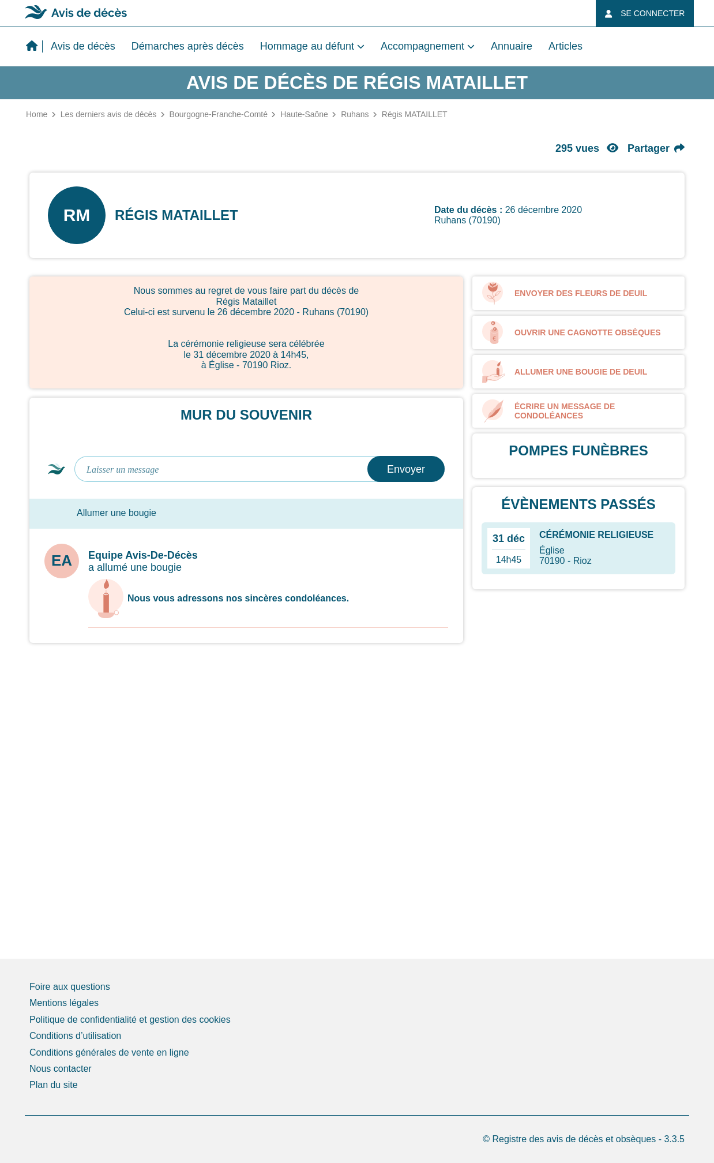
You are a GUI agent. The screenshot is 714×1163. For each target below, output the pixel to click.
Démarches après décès (187, 46)
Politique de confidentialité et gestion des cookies (130, 1019)
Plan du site (53, 1085)
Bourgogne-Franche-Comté (219, 114)
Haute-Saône (304, 114)
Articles (565, 46)
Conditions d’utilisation (75, 1036)
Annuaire (511, 46)
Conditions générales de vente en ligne (109, 1052)
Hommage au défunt (307, 46)
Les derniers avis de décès (109, 114)
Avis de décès (83, 46)
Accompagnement (422, 46)
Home (36, 114)
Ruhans (355, 114)
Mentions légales (64, 1003)
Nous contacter (60, 1069)
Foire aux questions (69, 987)
